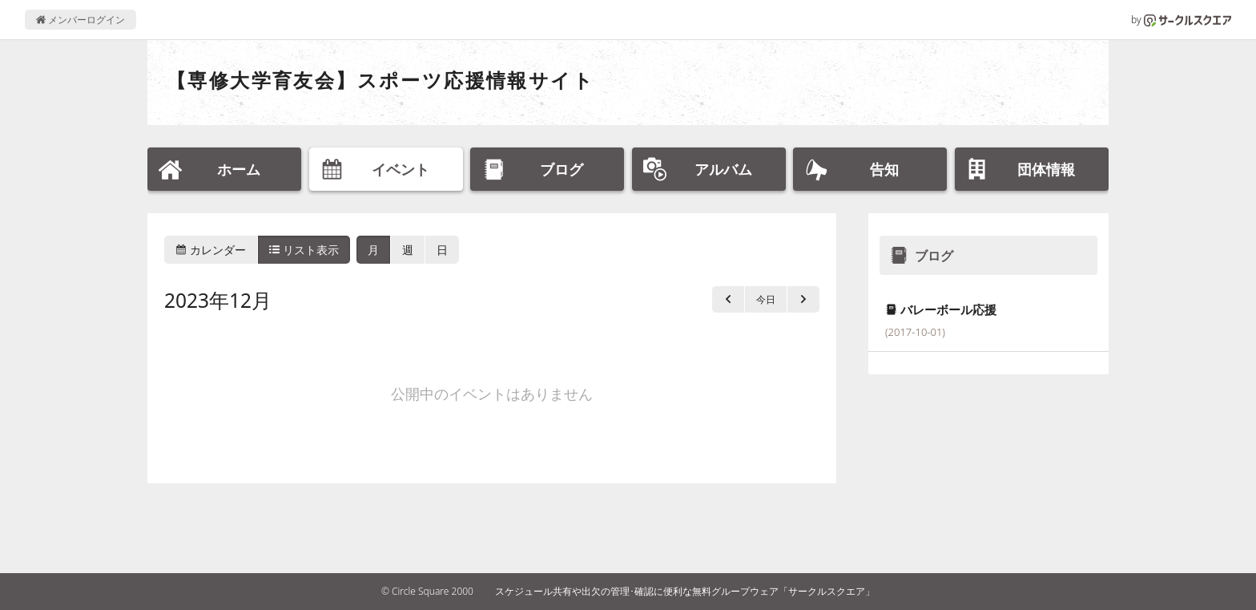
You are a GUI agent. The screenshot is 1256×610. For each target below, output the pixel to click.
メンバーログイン (80, 19)
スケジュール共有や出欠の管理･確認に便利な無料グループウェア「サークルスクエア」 (685, 591)
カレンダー (210, 249)
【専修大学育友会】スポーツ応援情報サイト (380, 80)
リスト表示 (304, 249)
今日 (765, 299)
